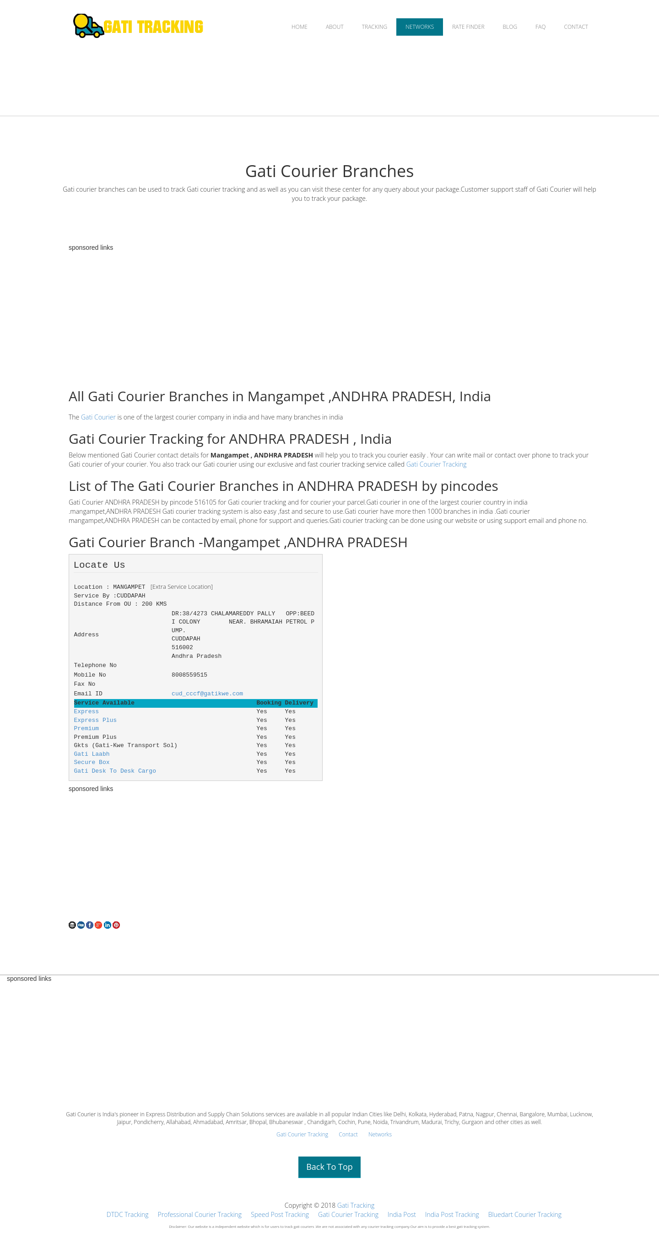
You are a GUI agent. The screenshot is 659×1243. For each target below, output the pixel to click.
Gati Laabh (92, 754)
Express (86, 711)
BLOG (510, 27)
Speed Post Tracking (280, 1214)
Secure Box (92, 762)
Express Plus (95, 720)
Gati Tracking (355, 1205)
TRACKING (374, 27)
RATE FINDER (468, 27)
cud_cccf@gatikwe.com (207, 693)
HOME (300, 27)
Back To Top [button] (329, 1166)
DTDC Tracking (128, 1214)
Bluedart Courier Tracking (525, 1214)
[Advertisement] (329, 315)
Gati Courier (98, 417)
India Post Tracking (452, 1214)
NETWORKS (419, 27)
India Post (402, 1214)
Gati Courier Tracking (436, 464)
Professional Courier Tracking (200, 1214)
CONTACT (576, 27)
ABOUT (335, 27)
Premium (86, 728)
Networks (380, 1134)
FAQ (540, 27)
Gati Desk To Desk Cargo (115, 771)
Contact (348, 1134)
